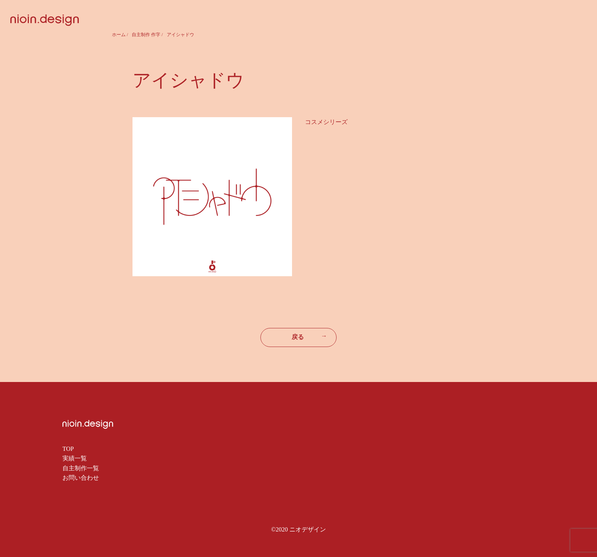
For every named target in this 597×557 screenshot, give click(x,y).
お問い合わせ (80, 477)
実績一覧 (74, 458)
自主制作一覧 (80, 468)
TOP (68, 449)
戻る (309, 336)
